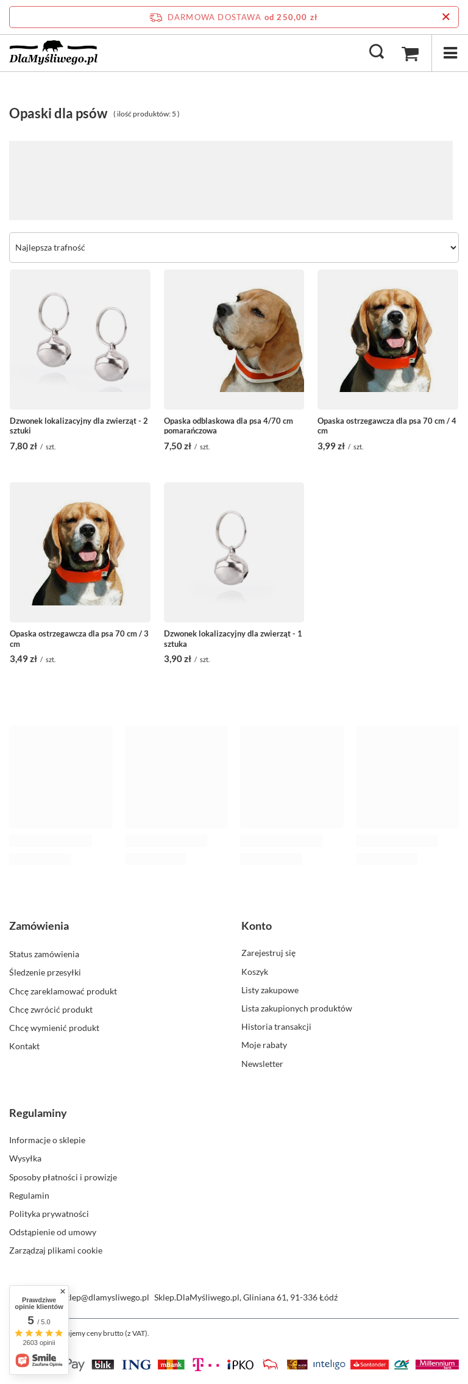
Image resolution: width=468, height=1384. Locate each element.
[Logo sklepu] (53, 52)
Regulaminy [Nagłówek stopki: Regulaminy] (38, 1112)
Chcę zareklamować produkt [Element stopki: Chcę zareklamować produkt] (63, 990)
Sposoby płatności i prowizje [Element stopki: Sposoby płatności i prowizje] (63, 1177)
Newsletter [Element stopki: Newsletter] (262, 1063)
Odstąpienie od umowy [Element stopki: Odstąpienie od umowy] (52, 1232)
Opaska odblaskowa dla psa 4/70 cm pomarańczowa (228, 425)
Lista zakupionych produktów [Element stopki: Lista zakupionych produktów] (296, 1008)
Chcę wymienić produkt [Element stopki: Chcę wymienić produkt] (54, 1026)
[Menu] (449, 52)
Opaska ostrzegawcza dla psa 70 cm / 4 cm (386, 425)
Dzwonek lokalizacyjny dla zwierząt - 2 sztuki (79, 425)
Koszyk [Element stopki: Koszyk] (254, 971)
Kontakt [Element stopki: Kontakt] (24, 1045)
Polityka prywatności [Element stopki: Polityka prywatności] (49, 1213)
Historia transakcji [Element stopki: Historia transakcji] (276, 1026)
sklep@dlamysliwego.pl (105, 1297)
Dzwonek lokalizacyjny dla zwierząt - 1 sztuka (233, 638)
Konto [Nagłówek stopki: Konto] (256, 925)
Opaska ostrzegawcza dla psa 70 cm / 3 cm (79, 638)
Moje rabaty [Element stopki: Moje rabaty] (264, 1045)
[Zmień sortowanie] (234, 247)
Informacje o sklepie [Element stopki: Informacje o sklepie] (47, 1140)
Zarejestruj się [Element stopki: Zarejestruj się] (268, 952)
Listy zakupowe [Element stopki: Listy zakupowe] (270, 990)
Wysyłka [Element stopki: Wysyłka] (25, 1158)
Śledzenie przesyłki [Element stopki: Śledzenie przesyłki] (45, 971)
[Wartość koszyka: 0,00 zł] (410, 53)
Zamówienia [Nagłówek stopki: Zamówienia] (39, 925)
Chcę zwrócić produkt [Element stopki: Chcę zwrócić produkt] (51, 1008)
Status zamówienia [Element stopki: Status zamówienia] (44, 952)
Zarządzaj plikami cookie (55, 1250)
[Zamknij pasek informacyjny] (445, 17)
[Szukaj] (376, 52)
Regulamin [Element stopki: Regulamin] (29, 1195)
